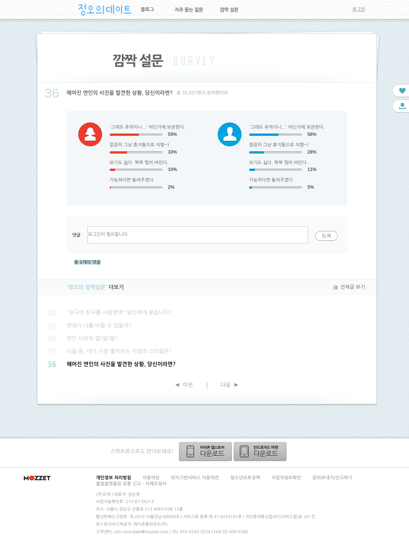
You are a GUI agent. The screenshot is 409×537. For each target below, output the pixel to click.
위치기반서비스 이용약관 (195, 477)
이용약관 (150, 477)
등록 (326, 235)
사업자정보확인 (286, 477)
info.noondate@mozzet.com (141, 532)
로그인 (358, 9)
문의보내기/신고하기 (332, 477)
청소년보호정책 (245, 477)
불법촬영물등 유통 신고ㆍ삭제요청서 (131, 484)
